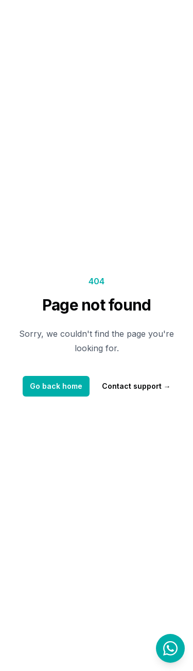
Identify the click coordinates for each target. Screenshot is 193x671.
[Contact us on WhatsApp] (170, 648)
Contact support (136, 386)
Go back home (56, 386)
